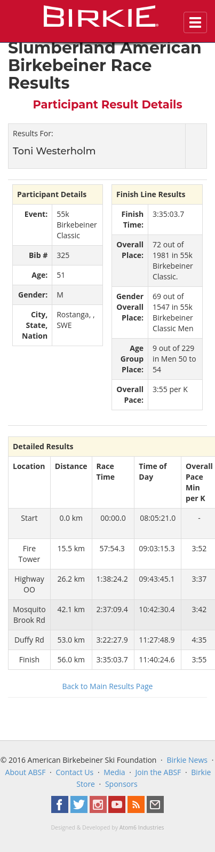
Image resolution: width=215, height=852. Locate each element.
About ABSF (25, 772)
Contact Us (74, 772)
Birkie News (187, 760)
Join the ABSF (158, 772)
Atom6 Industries (142, 827)
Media (114, 772)
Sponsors (121, 784)
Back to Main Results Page (107, 686)
